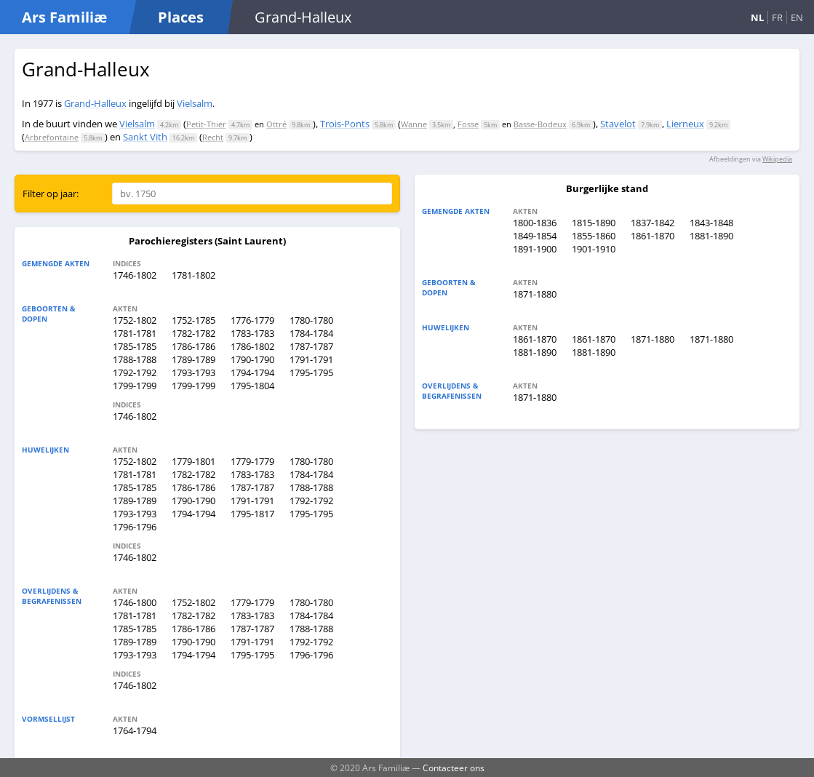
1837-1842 (652, 222)
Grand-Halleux (95, 103)
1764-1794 (134, 730)
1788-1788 (134, 359)
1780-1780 (311, 320)
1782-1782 (193, 333)
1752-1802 (134, 320)
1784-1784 (311, 333)
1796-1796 (134, 526)
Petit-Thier (206, 124)
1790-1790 (252, 359)
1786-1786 (193, 346)
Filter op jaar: (51, 193)
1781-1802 (193, 275)
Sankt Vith (145, 136)
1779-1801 (193, 461)
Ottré (276, 124)
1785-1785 (134, 346)
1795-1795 (311, 372)
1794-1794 (252, 372)
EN (797, 17)
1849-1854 (534, 235)
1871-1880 (534, 293)
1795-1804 (252, 385)
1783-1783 (252, 333)
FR (777, 17)
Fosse (468, 124)
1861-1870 (652, 235)
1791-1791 (311, 359)
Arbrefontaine (52, 137)
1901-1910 (593, 248)
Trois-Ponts (345, 123)
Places (181, 17)
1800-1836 (534, 222)
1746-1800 (134, 602)
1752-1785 (193, 320)
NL (757, 17)
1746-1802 (134, 275)
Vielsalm (194, 103)
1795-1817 (252, 513)
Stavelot (618, 123)
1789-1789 (193, 359)
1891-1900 (534, 248)
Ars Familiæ (64, 17)
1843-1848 (711, 222)
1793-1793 (193, 372)
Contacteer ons (453, 767)
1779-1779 (252, 461)
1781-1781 (134, 333)
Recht (212, 137)
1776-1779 (252, 320)
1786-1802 (252, 346)
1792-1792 (134, 372)
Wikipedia (777, 159)
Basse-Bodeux (540, 124)
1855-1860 (593, 235)
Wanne (414, 124)
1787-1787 (311, 346)
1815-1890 (593, 222)
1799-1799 (134, 385)
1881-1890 (711, 235)
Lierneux (685, 123)
